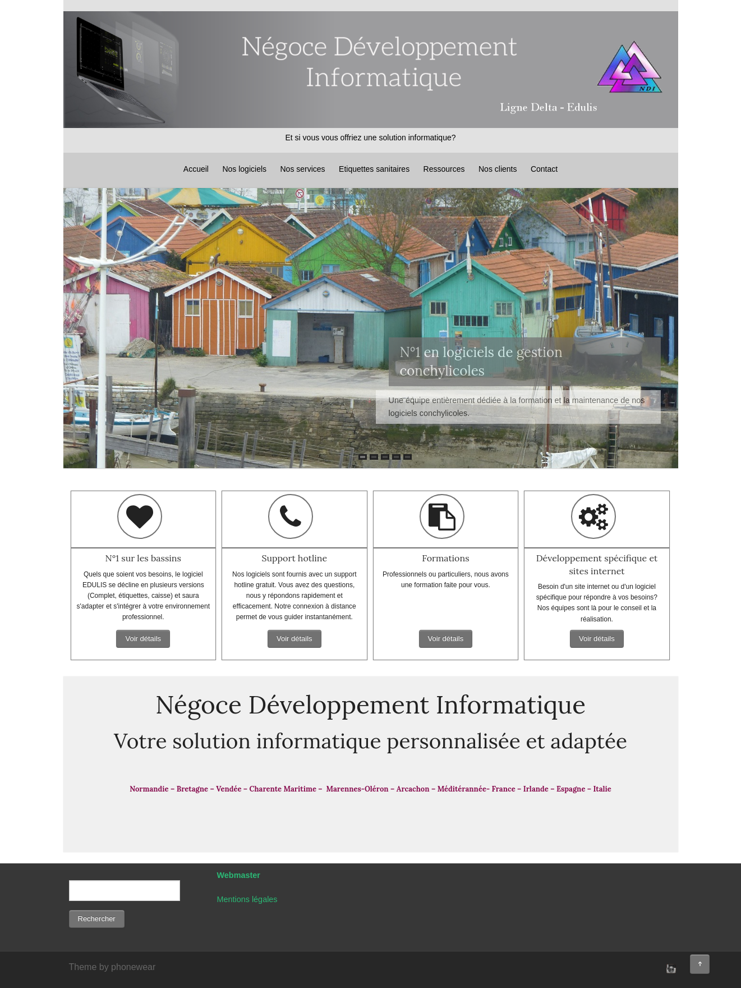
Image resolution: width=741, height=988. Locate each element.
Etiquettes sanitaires (374, 168)
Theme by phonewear (112, 967)
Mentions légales (247, 899)
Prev (80, 322)
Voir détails (143, 638)
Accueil (196, 168)
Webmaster (238, 875)
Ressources (444, 168)
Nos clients (497, 168)
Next (661, 322)
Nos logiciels (244, 168)
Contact (544, 168)
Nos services (302, 168)
